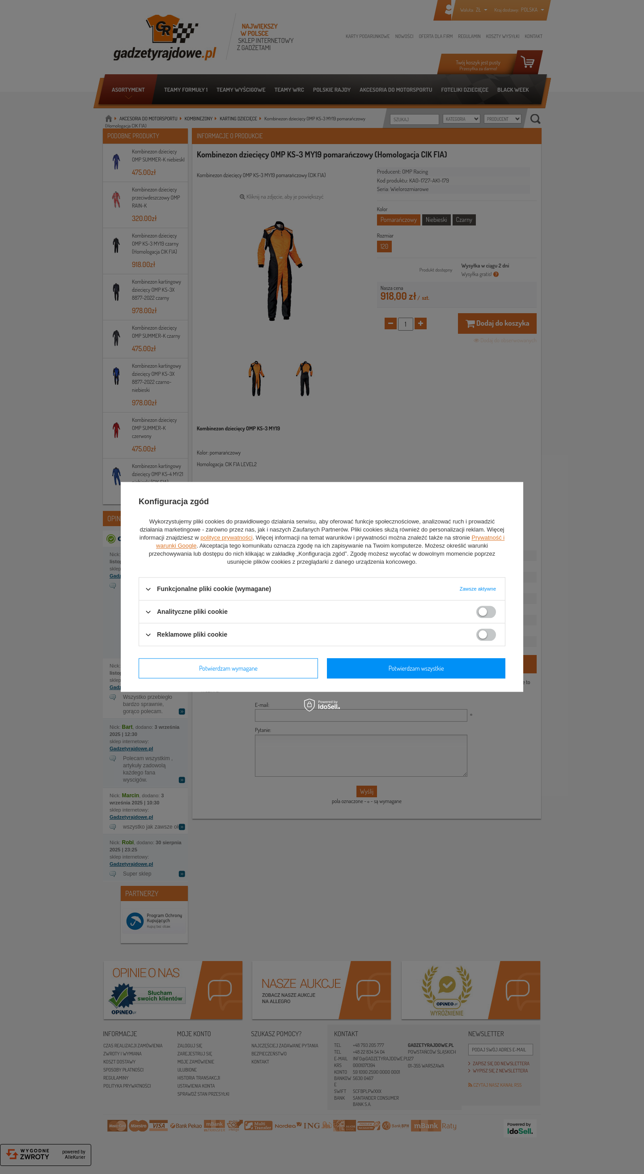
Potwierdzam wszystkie (416, 668)
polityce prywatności (226, 537)
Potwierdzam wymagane (228, 668)
